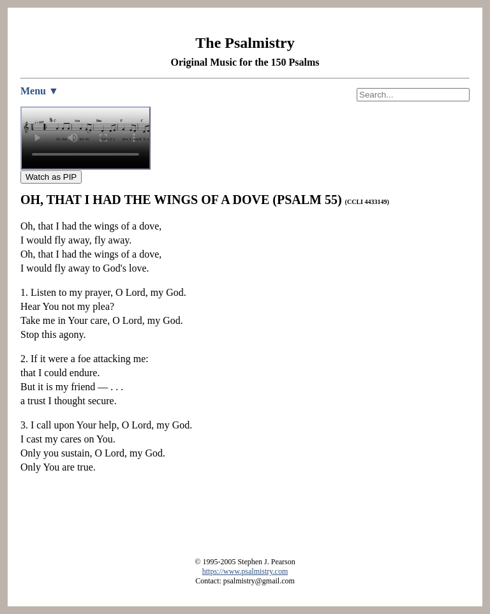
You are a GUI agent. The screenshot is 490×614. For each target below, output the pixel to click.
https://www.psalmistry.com (245, 571)
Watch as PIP (51, 177)
